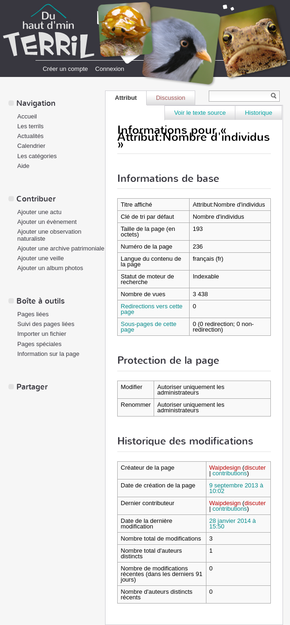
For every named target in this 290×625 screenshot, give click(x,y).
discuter (255, 467)
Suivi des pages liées (45, 323)
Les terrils (30, 126)
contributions (229, 473)
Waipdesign (224, 467)
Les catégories (37, 156)
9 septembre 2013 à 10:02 (236, 488)
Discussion (170, 97)
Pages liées (33, 314)
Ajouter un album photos (50, 267)
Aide (23, 165)
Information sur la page (48, 353)
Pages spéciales (39, 343)
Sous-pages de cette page (149, 326)
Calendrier (31, 145)
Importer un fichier (41, 333)
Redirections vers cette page (152, 309)
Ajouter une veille (40, 258)
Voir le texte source (200, 112)
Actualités (30, 135)
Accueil (27, 116)
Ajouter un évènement (47, 221)
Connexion (109, 68)
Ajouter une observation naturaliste (49, 235)
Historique (258, 112)
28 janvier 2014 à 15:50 (232, 523)
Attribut (126, 97)
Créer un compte (65, 68)
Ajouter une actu (39, 211)
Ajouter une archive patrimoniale (60, 248)
